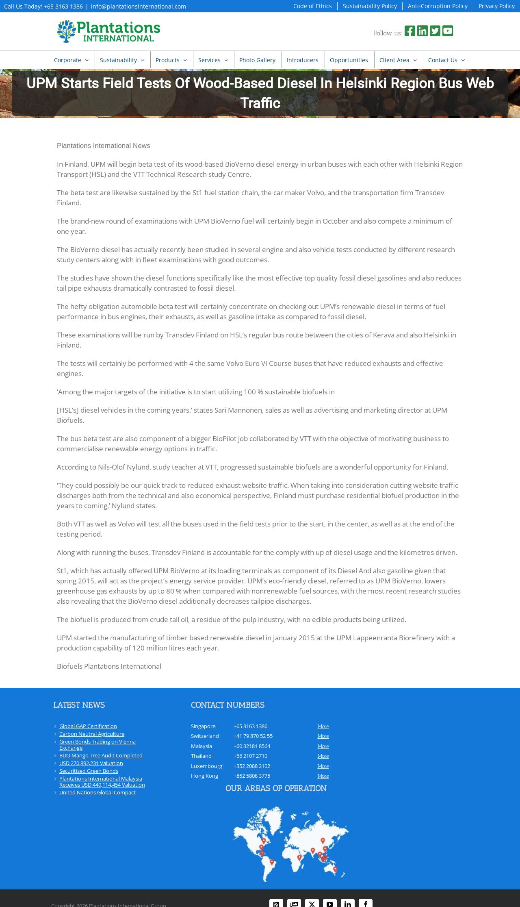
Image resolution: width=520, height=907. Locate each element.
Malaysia (201, 746)
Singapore (203, 726)
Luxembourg (206, 766)
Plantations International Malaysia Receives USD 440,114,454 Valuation (102, 781)
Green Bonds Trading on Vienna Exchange (97, 744)
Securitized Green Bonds (88, 770)
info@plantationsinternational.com (138, 6)
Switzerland (205, 736)
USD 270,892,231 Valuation (91, 763)
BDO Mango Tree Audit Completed (101, 755)
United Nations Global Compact (97, 792)
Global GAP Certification (88, 726)
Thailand (201, 755)
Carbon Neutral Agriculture (91, 733)
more (323, 726)
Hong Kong (204, 775)
